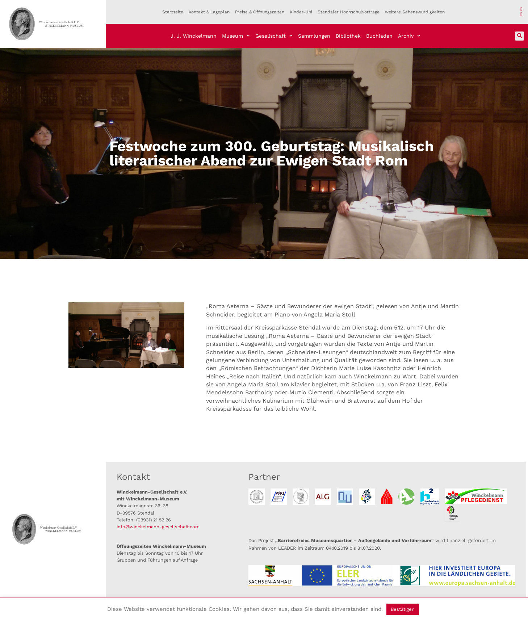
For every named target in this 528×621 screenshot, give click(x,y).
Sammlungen (314, 36)
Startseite (172, 11)
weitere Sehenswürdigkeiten (415, 11)
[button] (519, 36)
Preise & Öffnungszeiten (259, 11)
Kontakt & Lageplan (209, 11)
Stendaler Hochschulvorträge (349, 11)
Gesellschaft (274, 35)
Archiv (409, 35)
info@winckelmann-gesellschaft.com (158, 526)
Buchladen (379, 36)
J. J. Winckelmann (194, 36)
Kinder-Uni (301, 11)
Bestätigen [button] (403, 609)
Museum (236, 35)
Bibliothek (348, 36)
